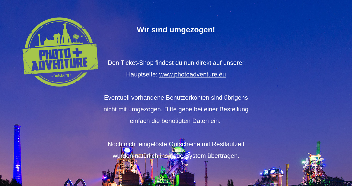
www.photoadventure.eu (192, 74)
